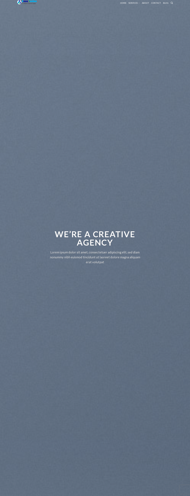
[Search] (172, 3)
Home (123, 3)
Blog (166, 3)
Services (134, 3)
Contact (156, 3)
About (145, 3)
